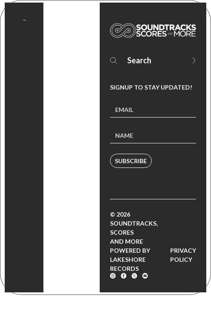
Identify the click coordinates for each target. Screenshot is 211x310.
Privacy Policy (183, 255)
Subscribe (131, 160)
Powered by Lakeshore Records (130, 259)
